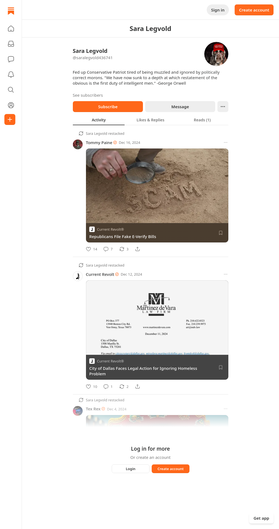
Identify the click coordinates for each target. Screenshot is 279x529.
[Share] (137, 249)
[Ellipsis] (222, 106)
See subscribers (88, 95)
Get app (261, 518)
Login (130, 468)
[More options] (225, 142)
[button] (11, 28)
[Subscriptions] (11, 43)
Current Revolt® (110, 229)
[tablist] (150, 119)
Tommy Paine (99, 142)
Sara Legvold (96, 133)
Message (180, 106)
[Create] (9, 119)
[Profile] (11, 105)
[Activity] (11, 74)
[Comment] (108, 249)
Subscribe (107, 106)
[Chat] (11, 59)
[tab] (99, 119)
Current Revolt (100, 274)
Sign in (218, 10)
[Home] (11, 11)
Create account (254, 10)
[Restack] (124, 249)
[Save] (220, 232)
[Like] (91, 249)
